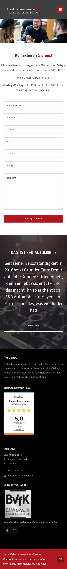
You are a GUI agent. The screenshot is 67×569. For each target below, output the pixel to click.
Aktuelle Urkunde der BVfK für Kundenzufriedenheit (31, 522)
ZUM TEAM (33, 325)
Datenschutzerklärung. (32, 564)
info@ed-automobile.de (21, 475)
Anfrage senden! (33, 218)
